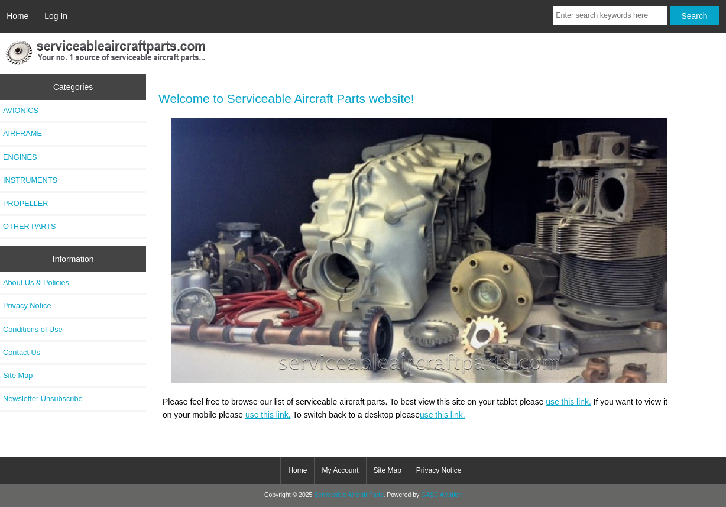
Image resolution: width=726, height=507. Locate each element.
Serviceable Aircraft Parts (348, 495)
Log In (55, 16)
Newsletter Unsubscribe (43, 398)
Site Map (18, 375)
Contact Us (21, 352)
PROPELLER (25, 203)
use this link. (568, 401)
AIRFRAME (22, 133)
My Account (340, 470)
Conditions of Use (33, 329)
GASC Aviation (441, 495)
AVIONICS (20, 110)
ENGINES (20, 157)
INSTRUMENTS (30, 180)
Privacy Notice (27, 305)
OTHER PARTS (29, 226)
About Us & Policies (36, 282)
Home (17, 16)
